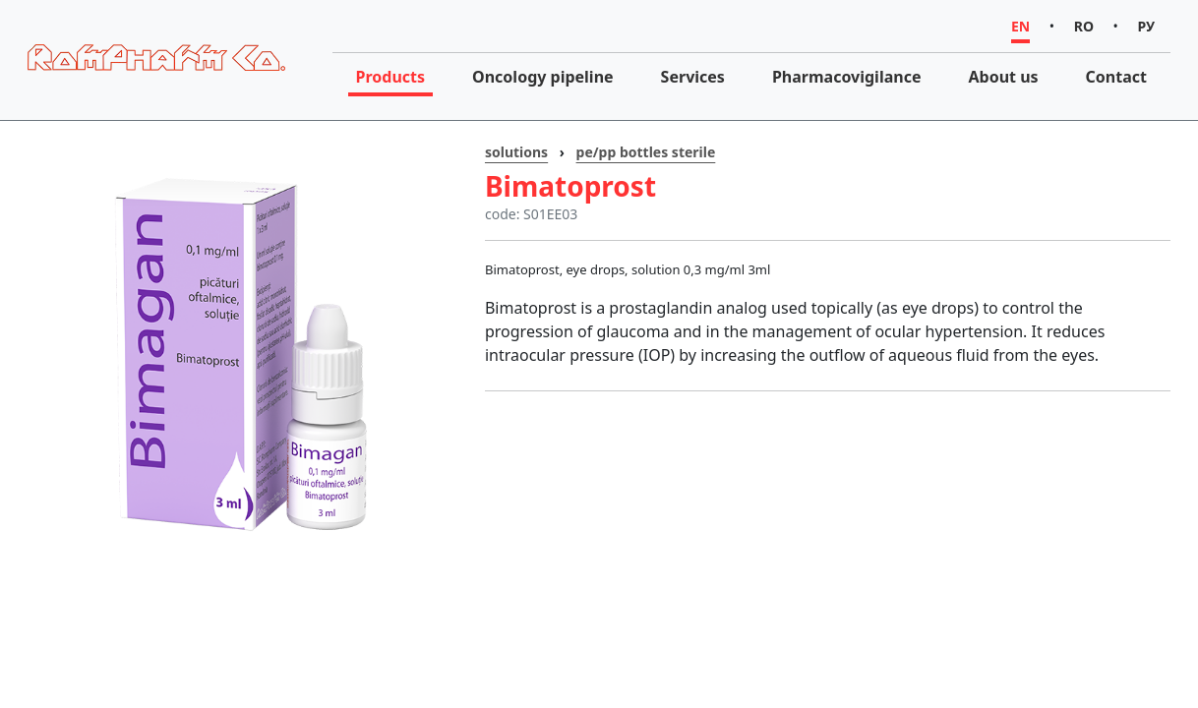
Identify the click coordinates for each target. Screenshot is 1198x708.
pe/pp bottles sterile (646, 152)
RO (1084, 26)
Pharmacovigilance (847, 77)
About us (1003, 77)
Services (693, 77)
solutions (516, 152)
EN (1020, 26)
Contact (1116, 77)
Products (391, 77)
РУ (1146, 26)
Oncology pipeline (543, 77)
